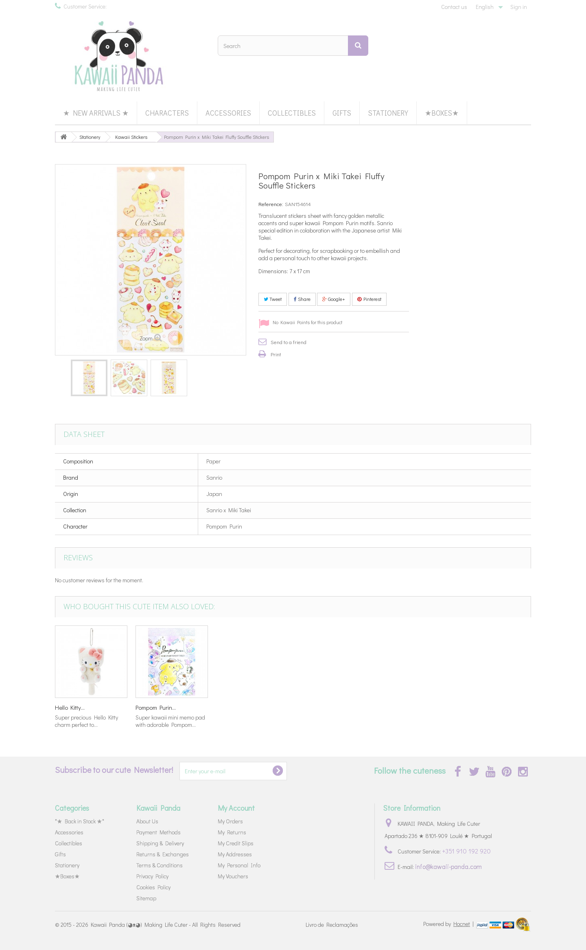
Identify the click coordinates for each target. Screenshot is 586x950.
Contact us (454, 7)
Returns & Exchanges (162, 854)
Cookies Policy (153, 887)
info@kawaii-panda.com (448, 866)
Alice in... (227, 707)
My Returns (232, 832)
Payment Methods (158, 832)
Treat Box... (69, 707)
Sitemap (146, 898)
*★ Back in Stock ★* (79, 821)
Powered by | (449, 924)
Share (302, 299)
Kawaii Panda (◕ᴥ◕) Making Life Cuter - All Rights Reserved (166, 924)
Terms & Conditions (159, 865)
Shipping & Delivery (160, 843)
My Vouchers (233, 876)
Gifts (341, 113)
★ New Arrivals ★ (96, 113)
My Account (236, 808)
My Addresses (235, 854)
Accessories (228, 113)
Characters (167, 113)
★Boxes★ (442, 113)
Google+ (333, 299)
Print (276, 354)
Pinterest (369, 299)
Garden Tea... (153, 707)
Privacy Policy (152, 876)
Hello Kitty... (392, 707)
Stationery (388, 113)
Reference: (270, 203)
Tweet (273, 299)
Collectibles (292, 113)
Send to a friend (288, 341)
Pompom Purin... (478, 707)
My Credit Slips (236, 843)
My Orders (230, 821)
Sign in (518, 7)
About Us (147, 821)
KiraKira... (309, 707)
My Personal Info (239, 865)
